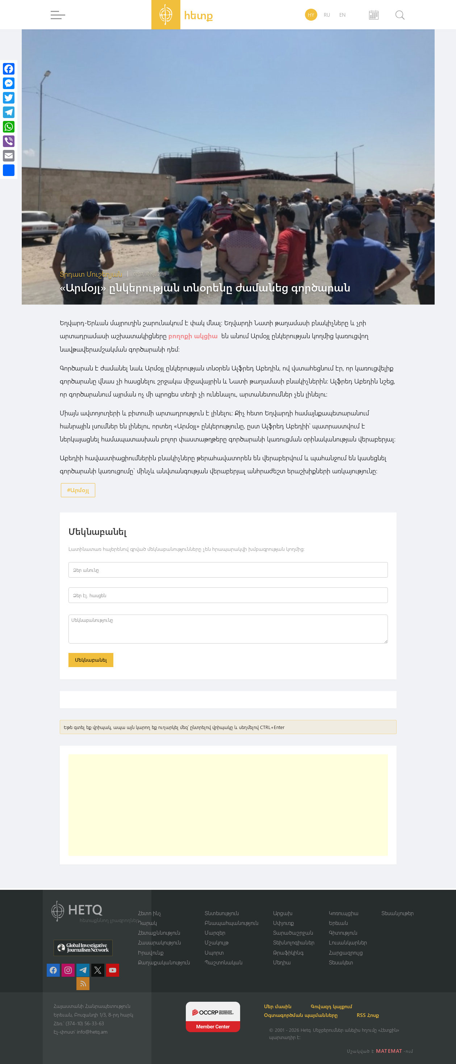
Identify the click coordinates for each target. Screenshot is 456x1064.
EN (342, 14)
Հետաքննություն (159, 932)
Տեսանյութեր (397, 912)
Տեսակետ (341, 962)
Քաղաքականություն (164, 962)
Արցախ (283, 912)
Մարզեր (215, 932)
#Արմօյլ (78, 490)
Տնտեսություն (222, 912)
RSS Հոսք (377, 1014)
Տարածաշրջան (293, 932)
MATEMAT (390, 1050)
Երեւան (338, 922)
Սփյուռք (283, 922)
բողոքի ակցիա (193, 335)
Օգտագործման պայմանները (306, 1014)
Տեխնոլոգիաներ (293, 942)
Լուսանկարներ (348, 942)
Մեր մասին (283, 1006)
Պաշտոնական (224, 962)
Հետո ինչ (149, 912)
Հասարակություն (159, 942)
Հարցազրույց (346, 952)
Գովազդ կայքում (340, 1006)
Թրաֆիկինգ (288, 952)
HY (311, 14)
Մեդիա (282, 962)
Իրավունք (151, 952)
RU (327, 14)
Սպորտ (214, 952)
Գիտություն (343, 932)
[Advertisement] (228, 806)
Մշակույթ (217, 942)
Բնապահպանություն (232, 922)
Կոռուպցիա (344, 912)
